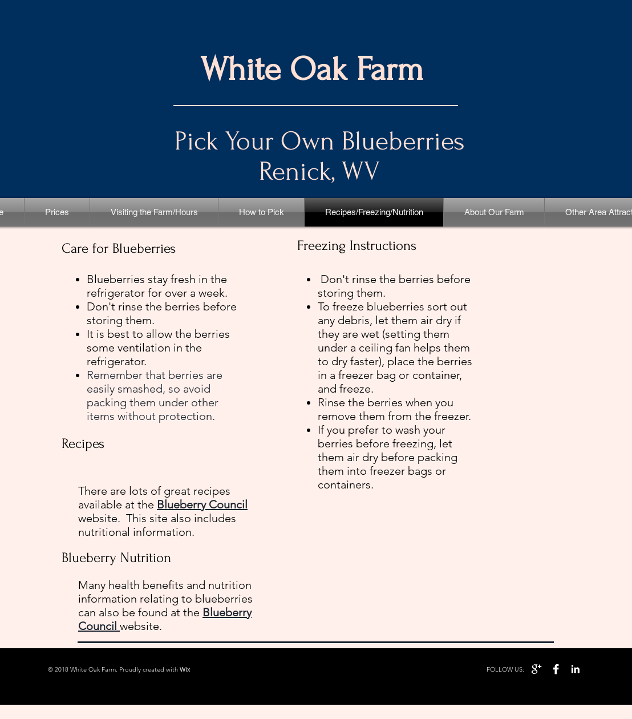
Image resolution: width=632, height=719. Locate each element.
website (139, 626)
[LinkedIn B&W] (575, 669)
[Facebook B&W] (555, 669)
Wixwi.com (205, 669)
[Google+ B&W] (536, 669)
